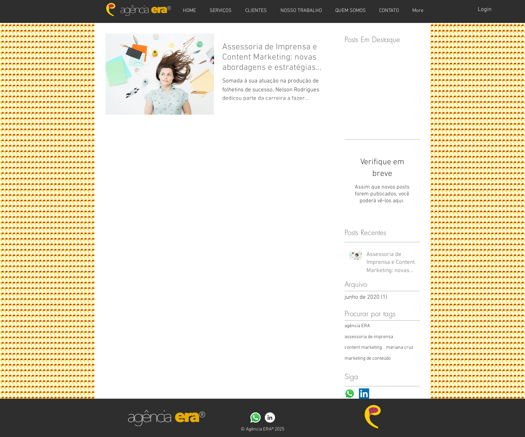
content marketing (363, 347)
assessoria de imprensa (369, 337)
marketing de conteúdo (368, 358)
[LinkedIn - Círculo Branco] (270, 417)
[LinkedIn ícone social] (364, 393)
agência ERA (357, 326)
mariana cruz (399, 347)
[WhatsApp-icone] (350, 393)
